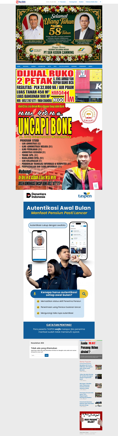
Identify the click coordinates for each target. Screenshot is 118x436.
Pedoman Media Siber (90, 433)
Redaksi (81, 433)
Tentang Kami (93, 432)
